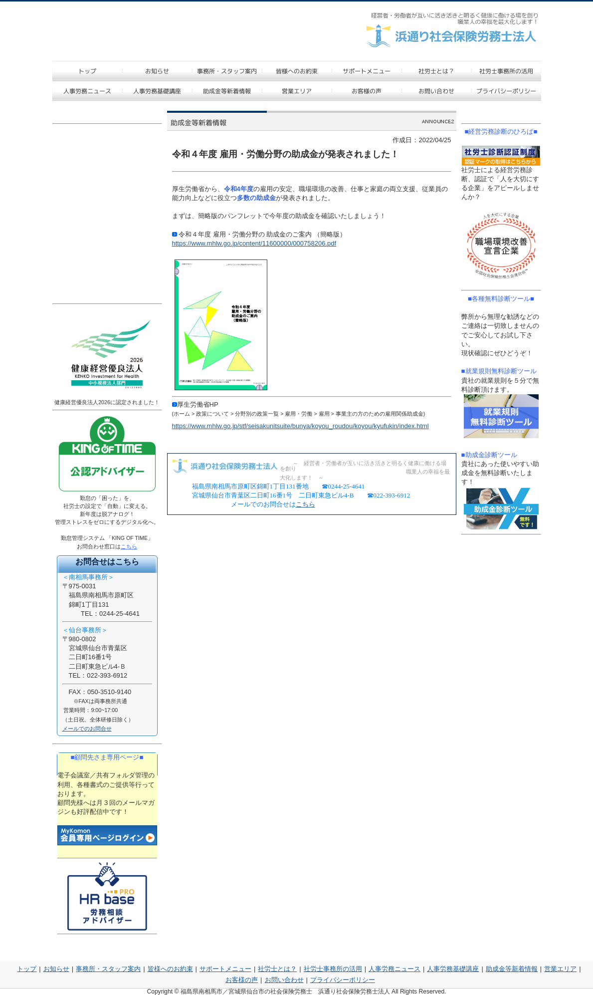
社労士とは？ (277, 969)
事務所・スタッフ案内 (108, 969)
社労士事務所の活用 (333, 969)
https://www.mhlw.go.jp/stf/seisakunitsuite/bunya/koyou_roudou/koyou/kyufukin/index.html (300, 426)
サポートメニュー (225, 969)
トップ (26, 969)
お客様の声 (241, 980)
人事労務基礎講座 (453, 969)
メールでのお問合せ (87, 729)
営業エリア (560, 969)
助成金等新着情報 (512, 969)
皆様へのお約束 (170, 969)
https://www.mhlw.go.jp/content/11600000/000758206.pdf (254, 243)
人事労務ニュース (394, 969)
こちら (305, 504)
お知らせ (56, 969)
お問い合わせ (284, 980)
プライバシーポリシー (342, 980)
